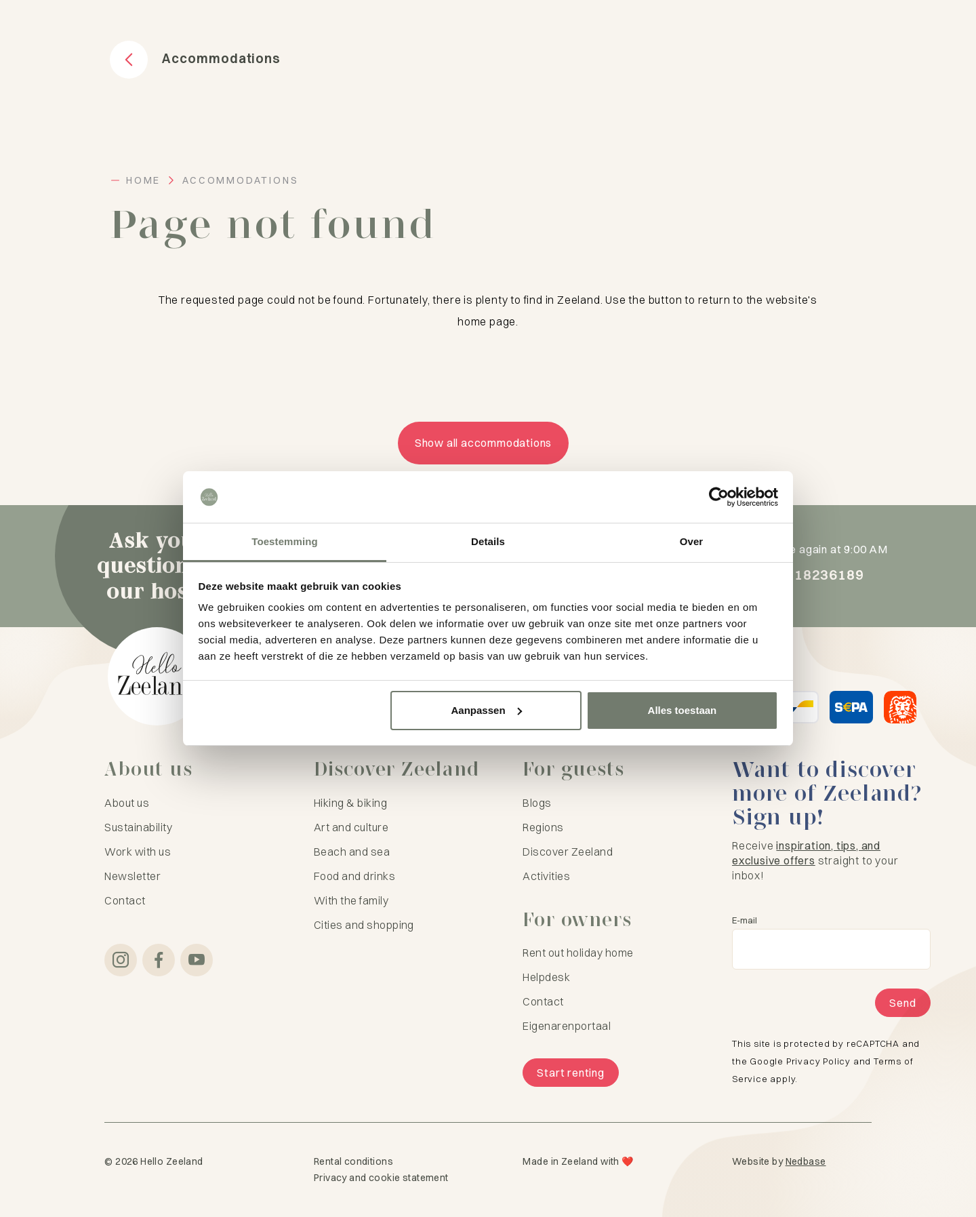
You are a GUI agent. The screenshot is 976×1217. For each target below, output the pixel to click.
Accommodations (240, 180)
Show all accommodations (483, 443)
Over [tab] (692, 541)
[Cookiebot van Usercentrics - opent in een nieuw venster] (718, 497)
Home (143, 180)
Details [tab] (488, 541)
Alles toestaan (682, 710)
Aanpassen (486, 710)
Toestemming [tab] (284, 541)
